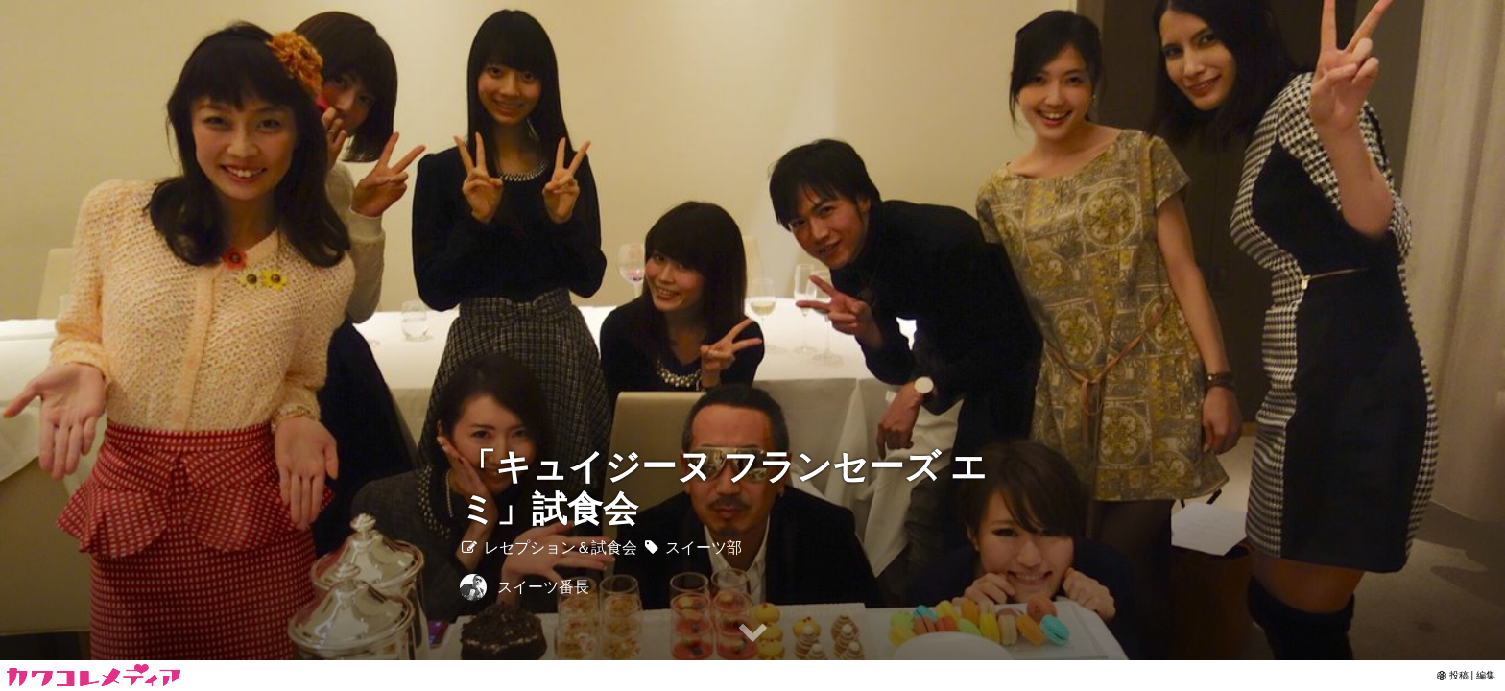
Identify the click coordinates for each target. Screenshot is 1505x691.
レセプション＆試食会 (548, 547)
